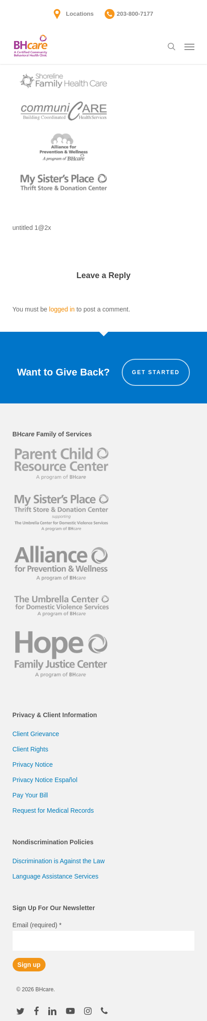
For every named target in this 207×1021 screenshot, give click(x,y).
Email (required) (37, 925)
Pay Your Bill (30, 795)
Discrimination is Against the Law (59, 861)
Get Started (156, 372)
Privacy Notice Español (45, 779)
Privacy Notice (33, 764)
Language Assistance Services (56, 876)
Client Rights (30, 749)
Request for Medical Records (53, 810)
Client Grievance (36, 733)
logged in (62, 309)
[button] (189, 46)
